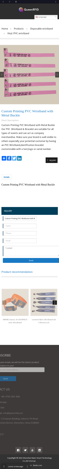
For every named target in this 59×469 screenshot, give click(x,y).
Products (19, 28)
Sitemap (32, 461)
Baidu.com (37, 465)
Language (40, 17)
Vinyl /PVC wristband (18, 33)
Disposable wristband (41, 28)
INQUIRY (52, 160)
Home (4, 28)
